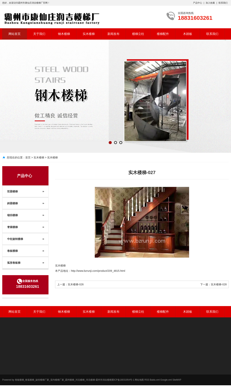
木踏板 (187, 33)
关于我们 (39, 33)
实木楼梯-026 (76, 284)
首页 (28, 157)
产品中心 (197, 3)
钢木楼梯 (64, 33)
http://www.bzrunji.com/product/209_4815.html (98, 270)
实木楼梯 (89, 33)
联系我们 (223, 3)
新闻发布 (113, 33)
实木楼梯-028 (219, 284)
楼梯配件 (163, 33)
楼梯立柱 (138, 33)
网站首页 (14, 33)
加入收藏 (210, 3)
